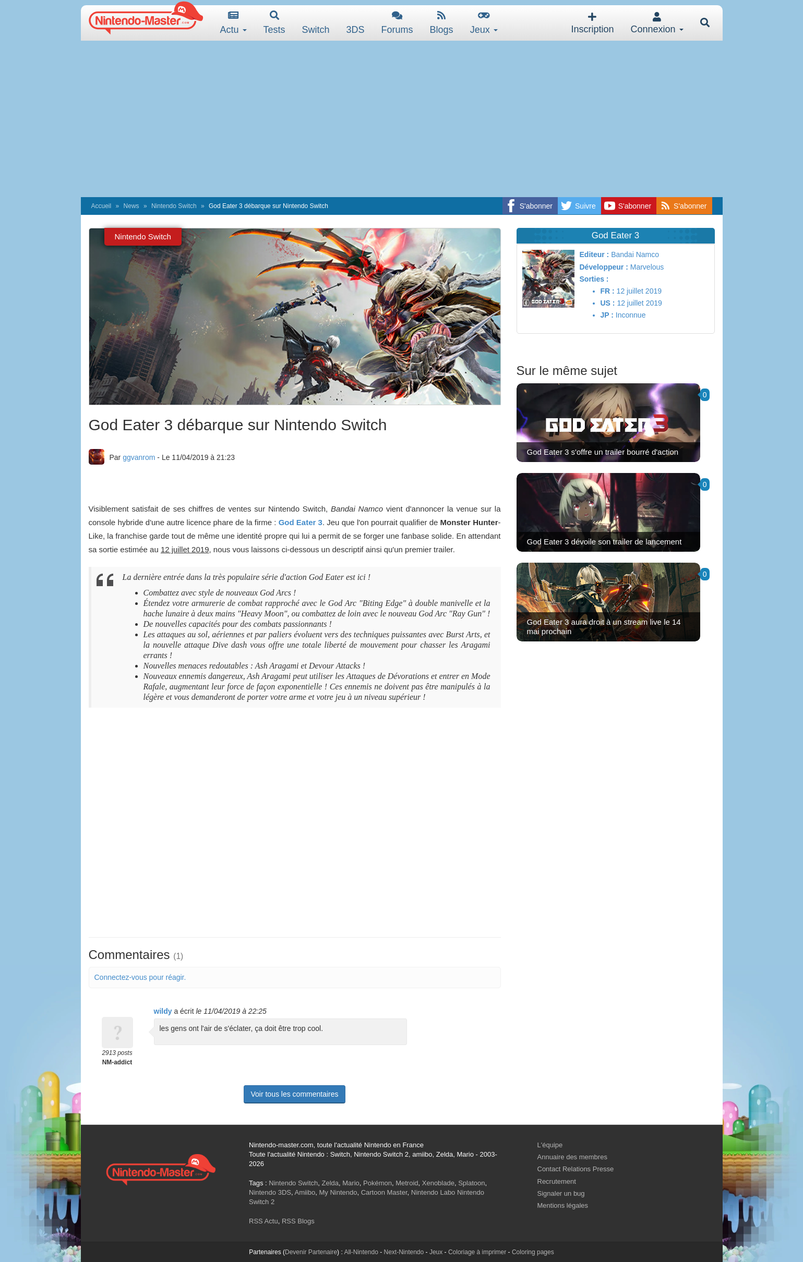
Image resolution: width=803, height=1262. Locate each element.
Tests (274, 22)
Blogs (441, 22)
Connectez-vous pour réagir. (140, 977)
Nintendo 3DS (270, 1192)
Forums (397, 22)
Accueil (101, 206)
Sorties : (594, 279)
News (131, 206)
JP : (607, 315)
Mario (350, 1183)
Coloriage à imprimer (477, 1252)
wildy (163, 1011)
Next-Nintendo (403, 1252)
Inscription (592, 23)
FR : (608, 291)
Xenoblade (438, 1183)
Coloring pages (533, 1252)
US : (608, 303)
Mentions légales (563, 1205)
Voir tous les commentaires (294, 1094)
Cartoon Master (384, 1192)
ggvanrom (139, 457)
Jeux (484, 22)
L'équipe (550, 1145)
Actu (233, 22)
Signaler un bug (561, 1193)
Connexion (656, 23)
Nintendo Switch (174, 206)
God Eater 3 (300, 522)
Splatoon (471, 1183)
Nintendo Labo (433, 1192)
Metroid (406, 1183)
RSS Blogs (298, 1221)
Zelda (330, 1183)
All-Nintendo (361, 1252)
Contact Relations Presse (575, 1169)
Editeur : (594, 254)
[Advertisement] (402, 119)
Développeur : (604, 267)
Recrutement (556, 1181)
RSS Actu (263, 1221)
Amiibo (304, 1192)
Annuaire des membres (572, 1157)
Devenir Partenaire (311, 1252)
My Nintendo (338, 1192)
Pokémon (377, 1183)
